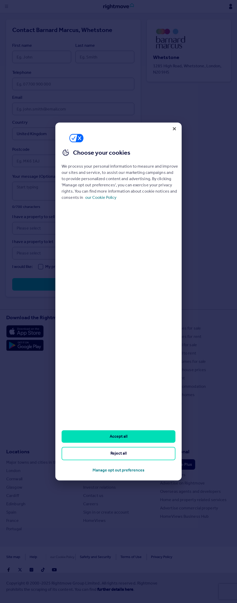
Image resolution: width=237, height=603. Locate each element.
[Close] (174, 128)
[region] (118, 301)
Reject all (118, 453)
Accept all (119, 436)
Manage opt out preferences (118, 470)
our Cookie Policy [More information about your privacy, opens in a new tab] (100, 197)
